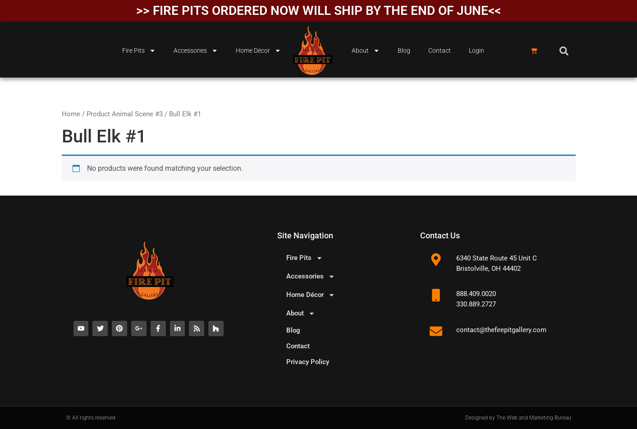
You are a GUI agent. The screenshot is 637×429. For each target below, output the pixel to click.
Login (476, 51)
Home (71, 114)
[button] (564, 51)
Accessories (196, 50)
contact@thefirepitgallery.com (501, 330)
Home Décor (258, 50)
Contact (439, 51)
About (366, 50)
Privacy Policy (307, 362)
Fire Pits (139, 50)
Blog (404, 51)
